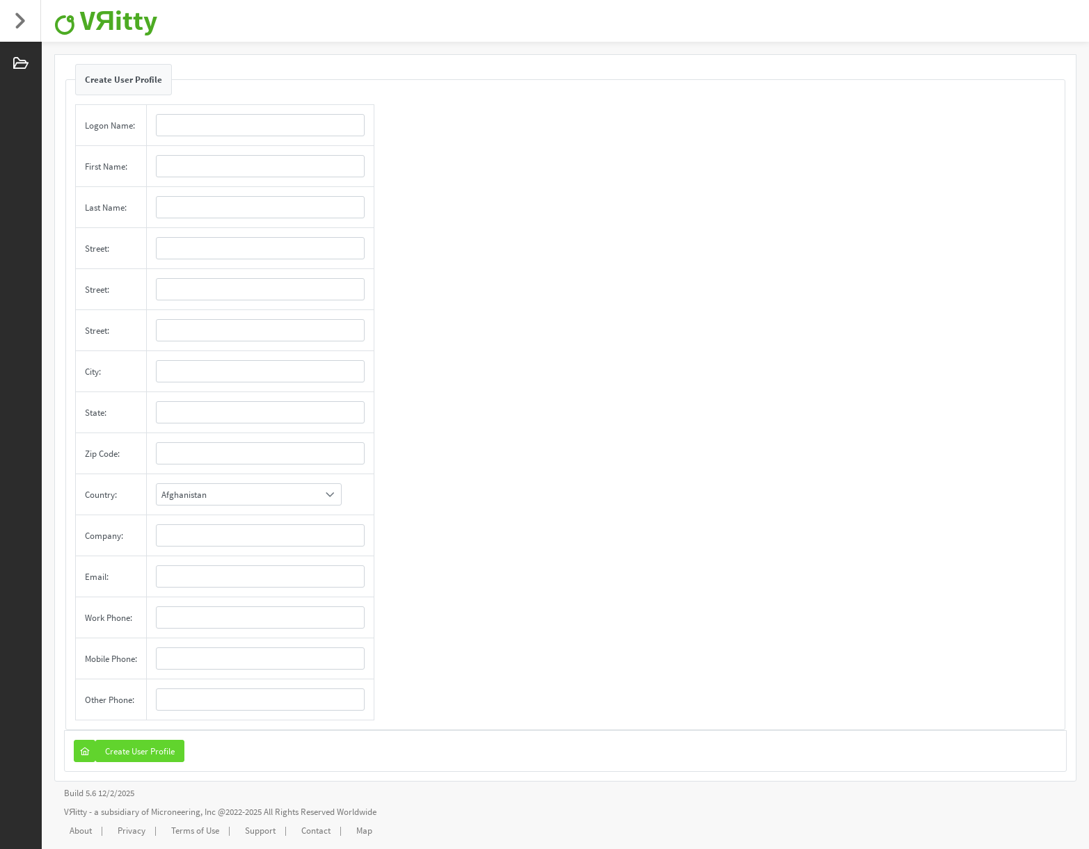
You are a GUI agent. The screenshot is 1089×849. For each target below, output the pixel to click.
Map (364, 830)
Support (260, 830)
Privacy (131, 830)
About (81, 830)
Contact (316, 830)
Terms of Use (195, 830)
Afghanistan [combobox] (184, 495)
